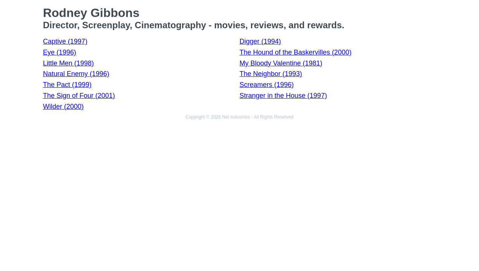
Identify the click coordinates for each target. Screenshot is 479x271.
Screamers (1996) (267, 84)
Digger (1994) (260, 41)
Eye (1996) (59, 52)
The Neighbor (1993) (271, 74)
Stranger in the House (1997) (283, 95)
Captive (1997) (65, 41)
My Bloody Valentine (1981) (281, 63)
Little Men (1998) (68, 63)
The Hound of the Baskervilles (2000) (296, 52)
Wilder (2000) (63, 106)
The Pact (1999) (67, 84)
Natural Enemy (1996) (76, 74)
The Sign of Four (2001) (79, 95)
